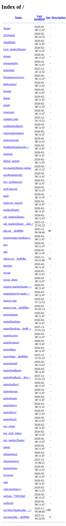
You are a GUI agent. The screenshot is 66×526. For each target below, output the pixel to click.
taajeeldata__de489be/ (15, 356)
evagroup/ (8, 112)
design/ (7, 91)
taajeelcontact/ (11, 342)
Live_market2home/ (14, 49)
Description (58, 17)
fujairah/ (8, 154)
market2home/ (11, 209)
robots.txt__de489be (14, 258)
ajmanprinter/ (10, 63)
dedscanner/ (10, 84)
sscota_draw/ (10, 279)
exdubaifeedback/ (13, 126)
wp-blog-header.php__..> (17, 510)
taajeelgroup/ (10, 391)
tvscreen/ (8, 475)
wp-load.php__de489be (16, 517)
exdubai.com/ (11, 119)
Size (48, 17)
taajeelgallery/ (11, 384)
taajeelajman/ (10, 314)
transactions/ (10, 468)
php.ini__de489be (13, 230)
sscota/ (7, 272)
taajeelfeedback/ (12, 370)
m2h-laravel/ (10, 188)
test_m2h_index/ (12, 433)
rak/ (5, 251)
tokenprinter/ (10, 454)
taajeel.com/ (10, 300)
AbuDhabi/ (9, 42)
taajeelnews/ (10, 405)
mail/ (6, 195)
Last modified (39, 17)
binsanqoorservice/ (13, 77)
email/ (6, 105)
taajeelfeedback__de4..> (17, 377)
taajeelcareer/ (10, 335)
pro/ (5, 244)
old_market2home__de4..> (18, 223)
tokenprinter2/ (11, 461)
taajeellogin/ (10, 398)
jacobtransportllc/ (13, 174)
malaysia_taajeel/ (13, 202)
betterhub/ (9, 70)
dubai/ (6, 98)
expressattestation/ (13, 133)
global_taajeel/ (11, 161)
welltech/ (8, 503)
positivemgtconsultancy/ (17, 237)
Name (18, 17)
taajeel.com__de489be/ (16, 307)
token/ (6, 447)
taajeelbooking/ (12, 321)
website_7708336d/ (14, 496)
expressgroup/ (11, 140)
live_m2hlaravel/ (12, 181)
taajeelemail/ (10, 363)
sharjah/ (7, 265)
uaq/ (5, 482)
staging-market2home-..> (17, 286)
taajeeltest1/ (10, 412)
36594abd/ (9, 35)
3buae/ (7, 28)
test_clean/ (9, 426)
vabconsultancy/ (12, 489)
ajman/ (7, 56)
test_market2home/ (14, 440)
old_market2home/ (13, 216)
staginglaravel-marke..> (16, 293)
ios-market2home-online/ (17, 167)
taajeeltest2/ (10, 419)
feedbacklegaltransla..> (16, 147)
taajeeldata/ (9, 349)
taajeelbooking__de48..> (17, 328)
